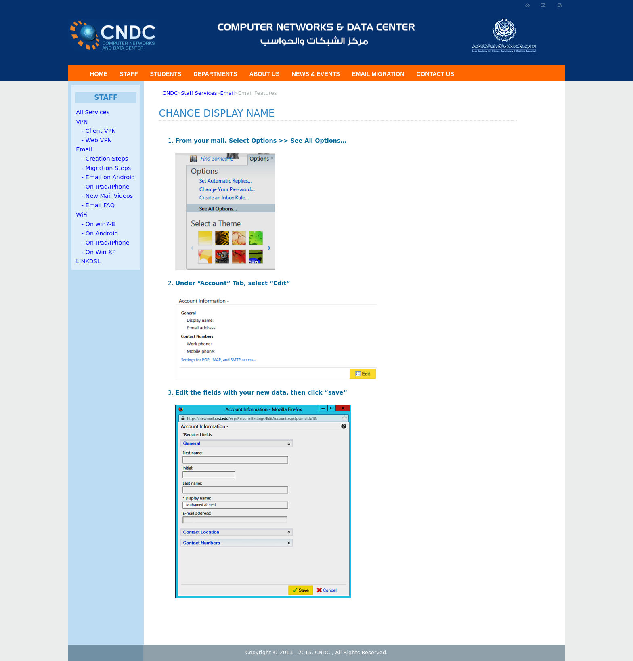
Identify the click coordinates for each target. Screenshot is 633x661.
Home (98, 74)
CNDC (170, 93)
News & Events (316, 74)
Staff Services (199, 93)
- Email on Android (105, 177)
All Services (92, 112)
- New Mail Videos (104, 196)
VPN (82, 121)
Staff (128, 74)
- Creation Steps (102, 158)
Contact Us (435, 74)
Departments (215, 74)
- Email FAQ (95, 205)
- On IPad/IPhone (102, 186)
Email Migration (378, 74)
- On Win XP (96, 252)
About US (264, 74)
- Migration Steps (103, 168)
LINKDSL (88, 261)
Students (165, 74)
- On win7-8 (95, 224)
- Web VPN (94, 140)
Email (84, 149)
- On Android (97, 233)
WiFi (82, 215)
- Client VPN (96, 131)
